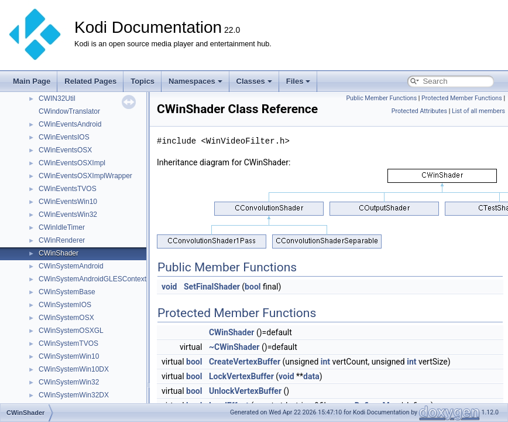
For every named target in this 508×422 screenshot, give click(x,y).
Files (298, 81)
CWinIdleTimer (62, 227)
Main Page (31, 81)
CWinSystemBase (67, 292)
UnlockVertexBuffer (245, 391)
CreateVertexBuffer (244, 361)
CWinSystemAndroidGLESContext (92, 279)
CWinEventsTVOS (68, 189)
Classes (254, 81)
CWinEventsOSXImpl (72, 163)
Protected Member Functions (461, 98)
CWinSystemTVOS (68, 343)
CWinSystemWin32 (69, 382)
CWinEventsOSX (65, 150)
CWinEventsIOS (64, 137)
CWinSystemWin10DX (74, 369)
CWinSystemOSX (66, 318)
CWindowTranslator (69, 111)
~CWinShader (234, 347)
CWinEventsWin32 (68, 214)
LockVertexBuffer (241, 376)
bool (252, 286)
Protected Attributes (419, 111)
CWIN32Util (57, 98)
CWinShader (58, 253)
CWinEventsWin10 (68, 202)
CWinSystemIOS (65, 305)
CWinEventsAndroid (70, 124)
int (325, 361)
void (169, 286)
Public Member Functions (381, 98)
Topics (143, 81)
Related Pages (90, 81)
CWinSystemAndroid (71, 266)
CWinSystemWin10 (69, 356)
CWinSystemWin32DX (74, 395)
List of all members (478, 111)
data (311, 376)
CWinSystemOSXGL (71, 330)
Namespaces (195, 81)
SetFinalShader (212, 286)
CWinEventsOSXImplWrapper (85, 176)
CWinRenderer (62, 240)
